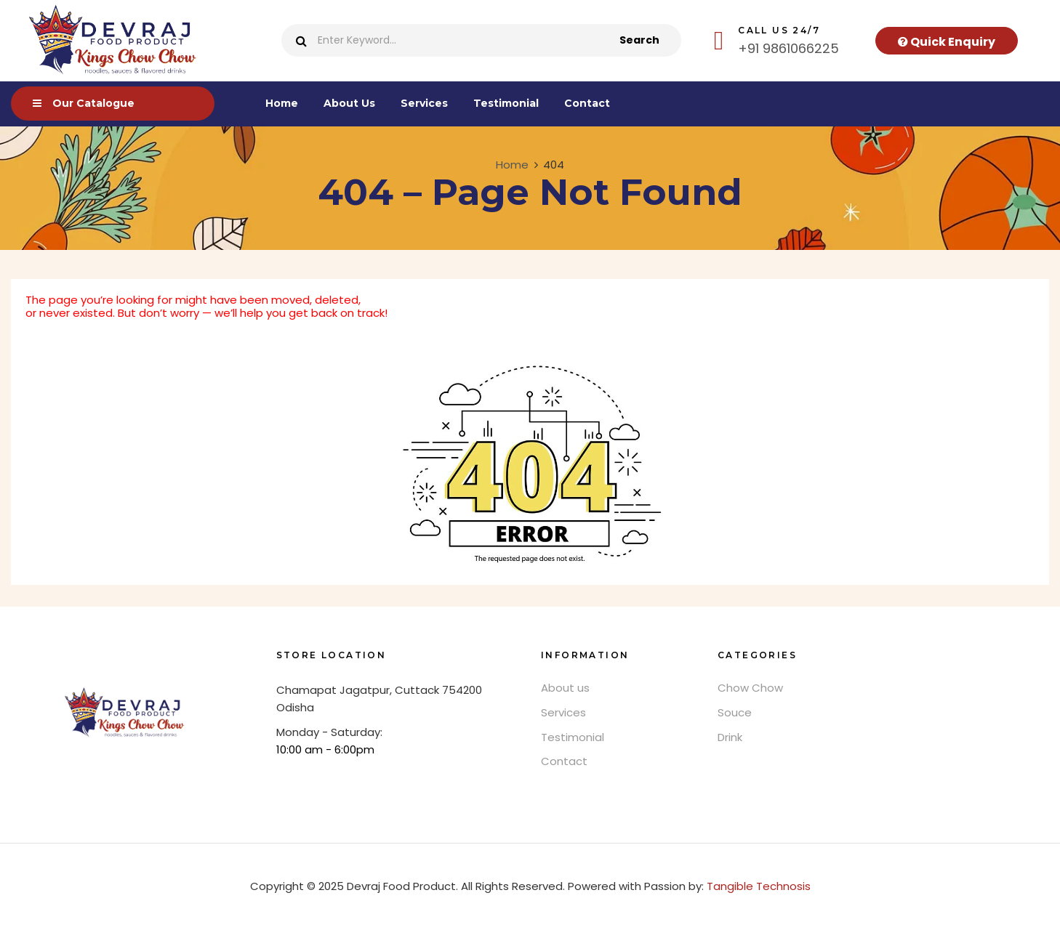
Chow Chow (750, 687)
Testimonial (572, 737)
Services (563, 712)
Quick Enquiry (946, 41)
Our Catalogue (93, 103)
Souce (735, 712)
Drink (730, 737)
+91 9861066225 (788, 48)
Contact (564, 761)
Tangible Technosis (759, 886)
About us (565, 687)
